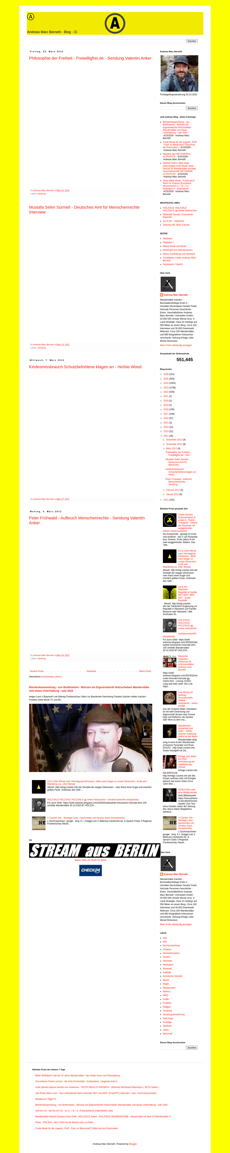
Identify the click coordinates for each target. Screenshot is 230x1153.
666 (165, 941)
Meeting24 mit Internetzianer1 (178, 250)
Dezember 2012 (174, 439)
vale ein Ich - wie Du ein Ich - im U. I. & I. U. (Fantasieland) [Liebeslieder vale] (74, 1110)
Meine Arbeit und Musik (174, 246)
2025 (166, 378)
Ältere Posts (145, 671)
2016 (166, 418)
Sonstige (167, 1022)
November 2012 (174, 444)
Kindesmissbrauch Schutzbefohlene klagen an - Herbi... (181, 472)
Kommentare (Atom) (51, 676)
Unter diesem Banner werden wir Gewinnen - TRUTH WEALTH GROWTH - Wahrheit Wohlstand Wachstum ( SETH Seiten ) (97, 1087)
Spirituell (167, 1026)
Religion (167, 1007)
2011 (166, 499)
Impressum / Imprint (173, 264)
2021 (166, 396)
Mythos (166, 991)
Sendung (42, 193)
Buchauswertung (171, 945)
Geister (166, 957)
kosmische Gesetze (173, 976)
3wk (165, 938)
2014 (166, 427)
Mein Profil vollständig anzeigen (176, 345)
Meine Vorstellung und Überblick (179, 254)
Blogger (133, 1144)
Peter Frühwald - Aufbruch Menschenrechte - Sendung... (179, 482)
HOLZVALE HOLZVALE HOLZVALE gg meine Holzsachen (180, 209)
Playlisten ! (168, 242)
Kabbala (167, 972)
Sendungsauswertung (174, 1014)
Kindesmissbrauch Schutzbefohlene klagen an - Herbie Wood (85, 366)
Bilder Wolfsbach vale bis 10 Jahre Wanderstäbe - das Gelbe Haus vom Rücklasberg (77, 1075)
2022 (166, 392)
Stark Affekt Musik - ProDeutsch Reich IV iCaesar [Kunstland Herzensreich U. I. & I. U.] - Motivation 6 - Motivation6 (179, 184)
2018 (166, 409)
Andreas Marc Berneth (176, 295)
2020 (166, 400)
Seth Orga (168, 1018)
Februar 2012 (173, 490)
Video (166, 1030)
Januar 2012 (172, 494)
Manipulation (169, 987)
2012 (166, 436)
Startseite (91, 671)
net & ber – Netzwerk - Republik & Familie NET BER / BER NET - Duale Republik (187, 594)
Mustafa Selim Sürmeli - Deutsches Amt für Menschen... (177, 462)
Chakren (167, 949)
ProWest (167, 1003)
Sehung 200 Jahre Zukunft (176, 224)
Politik (166, 999)
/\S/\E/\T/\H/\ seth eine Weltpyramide (187, 791)
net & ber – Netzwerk (173, 221)
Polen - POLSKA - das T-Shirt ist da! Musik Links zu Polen (64, 1122)
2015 (166, 422)
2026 (166, 374)
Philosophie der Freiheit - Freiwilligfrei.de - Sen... (178, 453)
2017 (166, 414)
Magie (166, 984)
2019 (166, 405)
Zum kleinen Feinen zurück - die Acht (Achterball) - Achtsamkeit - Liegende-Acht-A (76, 1081)
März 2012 (171, 448)
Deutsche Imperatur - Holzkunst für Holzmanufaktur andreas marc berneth (186, 663)
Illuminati (167, 968)
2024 (166, 383)
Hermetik (167, 961)
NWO (165, 995)
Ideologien (168, 964)
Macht (166, 980)
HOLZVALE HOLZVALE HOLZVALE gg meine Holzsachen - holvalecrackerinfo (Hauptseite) (93, 799)
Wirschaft (167, 1033)
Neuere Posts (37, 671)
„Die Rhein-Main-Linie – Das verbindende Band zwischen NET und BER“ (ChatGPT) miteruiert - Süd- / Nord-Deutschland (95, 1093)
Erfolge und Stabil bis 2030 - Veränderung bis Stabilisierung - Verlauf (187, 762)
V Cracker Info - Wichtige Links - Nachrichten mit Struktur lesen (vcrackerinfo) (86, 818)
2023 (166, 387)
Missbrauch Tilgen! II (45, 1099)
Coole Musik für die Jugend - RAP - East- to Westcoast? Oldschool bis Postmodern (180, 145)
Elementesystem (171, 953)
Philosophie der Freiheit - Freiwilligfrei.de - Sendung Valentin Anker (90, 58)
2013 (166, 431)
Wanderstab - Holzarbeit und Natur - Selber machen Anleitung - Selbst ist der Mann (187, 731)
